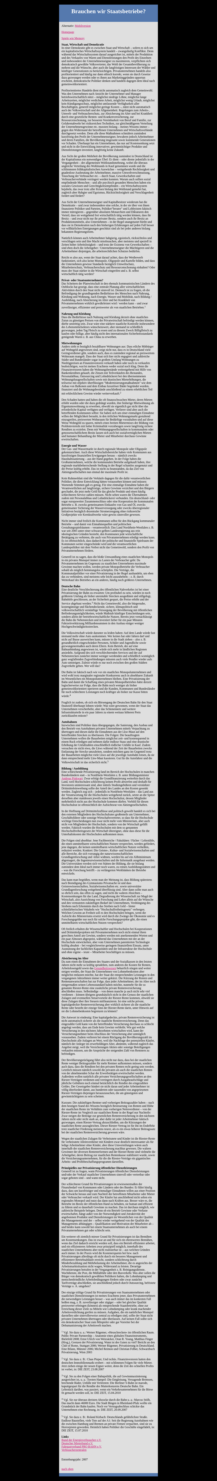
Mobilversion (83, 25)
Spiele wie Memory (73, 38)
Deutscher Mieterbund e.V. (77, 1443)
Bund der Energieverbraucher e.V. (81, 1440)
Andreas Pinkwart (72, 778)
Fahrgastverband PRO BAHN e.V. (81, 1446)
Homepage (67, 32)
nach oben (67, 1469)
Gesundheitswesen (105, 968)
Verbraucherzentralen (74, 1449)
